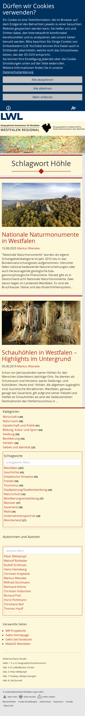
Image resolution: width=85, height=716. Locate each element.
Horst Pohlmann (15, 600)
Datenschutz (45, 702)
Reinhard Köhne (15, 587)
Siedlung (9, 434)
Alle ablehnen (42, 88)
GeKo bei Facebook (18, 639)
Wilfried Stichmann (17, 582)
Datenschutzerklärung (18, 72)
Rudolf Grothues (15, 565)
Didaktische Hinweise (18, 477)
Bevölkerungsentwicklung (21, 498)
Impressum (58, 702)
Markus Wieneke (28, 248)
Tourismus (11, 485)
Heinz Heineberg (15, 569)
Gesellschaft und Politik (19, 425)
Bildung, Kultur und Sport (20, 430)
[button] (6, 144)
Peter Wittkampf (15, 556)
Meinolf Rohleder (15, 561)
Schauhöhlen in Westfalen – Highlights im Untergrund (39, 355)
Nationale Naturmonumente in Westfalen (40, 237)
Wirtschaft (10, 417)
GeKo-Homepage (17, 635)
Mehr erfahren (43, 97)
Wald (7, 511)
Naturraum (10, 421)
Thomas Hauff (13, 609)
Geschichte (11, 472)
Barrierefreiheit (9, 702)
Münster (9, 503)
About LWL (8, 706)
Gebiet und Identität (16, 447)
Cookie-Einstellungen (27, 702)
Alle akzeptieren (42, 80)
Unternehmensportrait (19, 516)
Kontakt (69, 702)
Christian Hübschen (17, 591)
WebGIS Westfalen (18, 644)
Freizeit (9, 481)
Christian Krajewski (17, 574)
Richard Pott (12, 595)
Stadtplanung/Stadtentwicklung (25, 490)
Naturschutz (12, 494)
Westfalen (10, 468)
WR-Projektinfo (15, 631)
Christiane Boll (14, 604)
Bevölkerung (11, 438)
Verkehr (8, 443)
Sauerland (11, 507)
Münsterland (12, 520)
